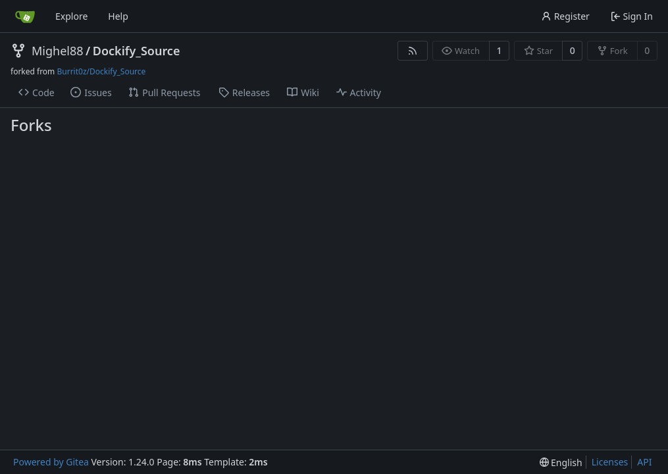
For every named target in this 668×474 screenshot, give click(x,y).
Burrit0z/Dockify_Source (101, 71)
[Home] (25, 16)
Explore (71, 16)
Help (118, 16)
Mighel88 (58, 50)
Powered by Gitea (51, 462)
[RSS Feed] (413, 51)
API (644, 462)
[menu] (561, 462)
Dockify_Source (136, 50)
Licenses (610, 462)
